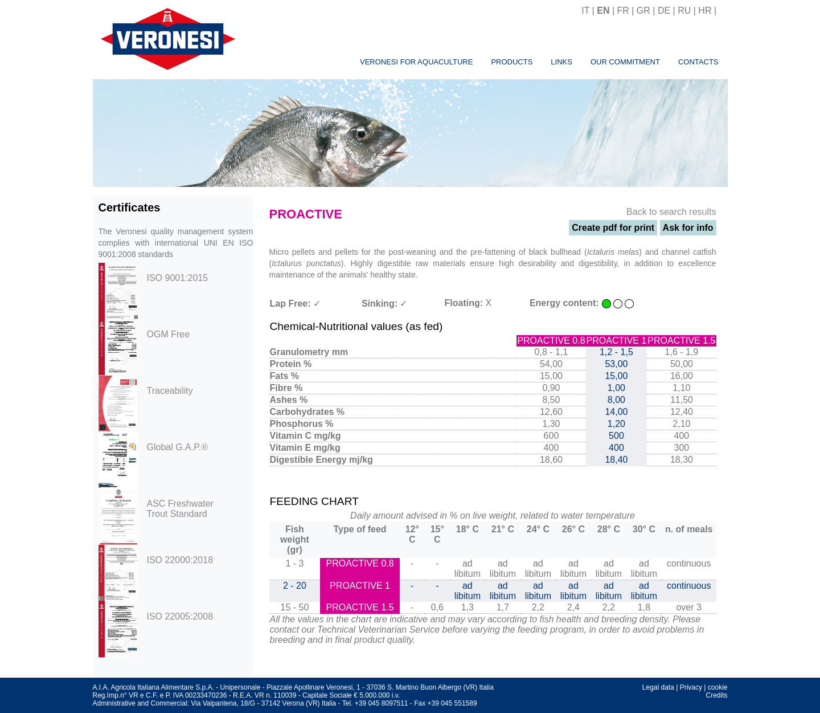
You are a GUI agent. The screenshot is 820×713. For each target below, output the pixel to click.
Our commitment (625, 62)
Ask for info (688, 228)
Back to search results (671, 212)
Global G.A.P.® (177, 447)
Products (511, 62)
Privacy (691, 687)
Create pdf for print (613, 228)
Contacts (698, 62)
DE (664, 10)
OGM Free (168, 334)
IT (585, 10)
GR (643, 10)
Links (561, 62)
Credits (716, 695)
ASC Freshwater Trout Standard (180, 509)
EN (603, 10)
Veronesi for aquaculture (416, 62)
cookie (718, 687)
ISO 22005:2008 (180, 616)
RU (684, 10)
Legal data (658, 687)
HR (704, 10)
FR (623, 10)
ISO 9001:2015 (177, 278)
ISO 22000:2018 (180, 560)
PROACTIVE (305, 214)
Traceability (170, 391)
